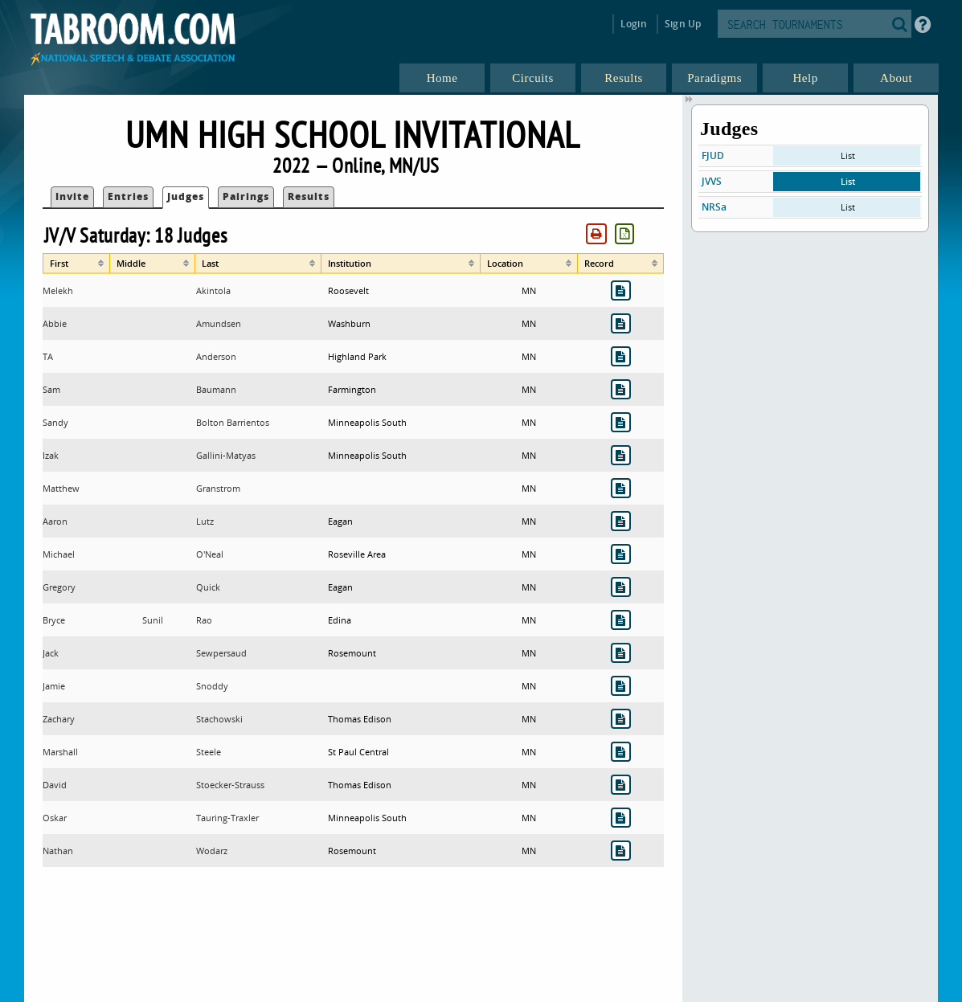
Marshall (60, 752)
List (848, 155)
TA (48, 356)
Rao (204, 620)
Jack (51, 653)
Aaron (55, 521)
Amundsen (218, 323)
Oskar (55, 818)
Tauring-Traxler (227, 818)
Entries (128, 196)
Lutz (205, 521)
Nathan (58, 851)
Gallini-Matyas (226, 455)
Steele (208, 752)
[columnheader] (77, 263)
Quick (208, 587)
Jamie (54, 686)
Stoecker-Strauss (230, 785)
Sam (51, 389)
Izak (51, 455)
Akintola (213, 290)
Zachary (59, 719)
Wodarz (211, 851)
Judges (185, 196)
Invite (72, 196)
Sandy (55, 422)
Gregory (59, 587)
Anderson (216, 356)
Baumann (216, 389)
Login (633, 24)
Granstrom (218, 488)
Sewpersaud (221, 653)
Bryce (54, 620)
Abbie (55, 323)
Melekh (58, 290)
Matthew (61, 488)
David (55, 785)
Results (309, 196)
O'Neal (209, 554)
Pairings (246, 196)
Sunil (152, 620)
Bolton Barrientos (232, 422)
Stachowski (219, 719)
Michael (59, 554)
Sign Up (683, 24)
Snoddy (212, 686)
